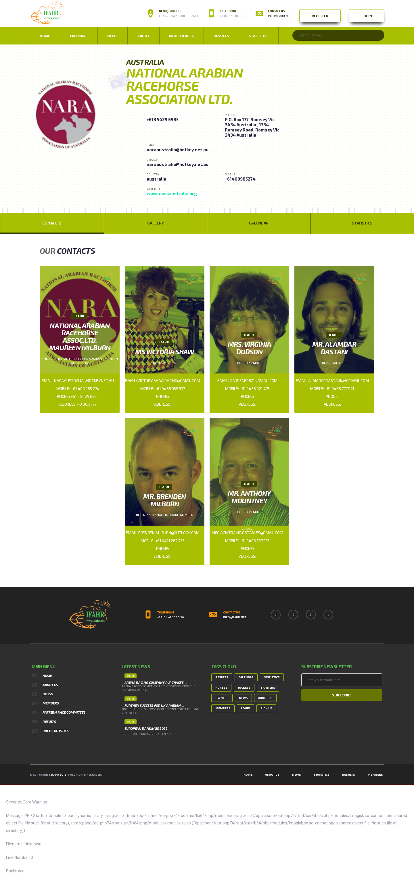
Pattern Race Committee (64, 712)
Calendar (79, 36)
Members (51, 703)
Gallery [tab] (155, 223)
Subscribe (341, 695)
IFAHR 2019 (58, 774)
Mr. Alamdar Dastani (334, 348)
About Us (50, 685)
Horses (221, 687)
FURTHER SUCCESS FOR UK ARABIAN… (154, 705)
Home (45, 36)
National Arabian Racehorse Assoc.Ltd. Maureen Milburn (79, 336)
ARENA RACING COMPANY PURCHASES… (155, 682)
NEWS (112, 36)
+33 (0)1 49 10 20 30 (233, 16)
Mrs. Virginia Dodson (249, 348)
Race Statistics (56, 731)
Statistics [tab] (362, 223)
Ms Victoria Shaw (164, 351)
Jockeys (244, 687)
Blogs (48, 694)
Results (221, 36)
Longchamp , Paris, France (179, 16)
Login (366, 16)
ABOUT (143, 36)
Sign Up (266, 708)
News (243, 698)
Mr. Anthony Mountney (249, 497)
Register (320, 16)
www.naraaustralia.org (172, 193)
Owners (222, 698)
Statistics (259, 36)
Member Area (181, 36)
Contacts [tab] (52, 223)
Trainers (268, 687)
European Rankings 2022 (146, 728)
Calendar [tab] (259, 223)
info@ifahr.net (279, 16)
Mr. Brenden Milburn (164, 500)
